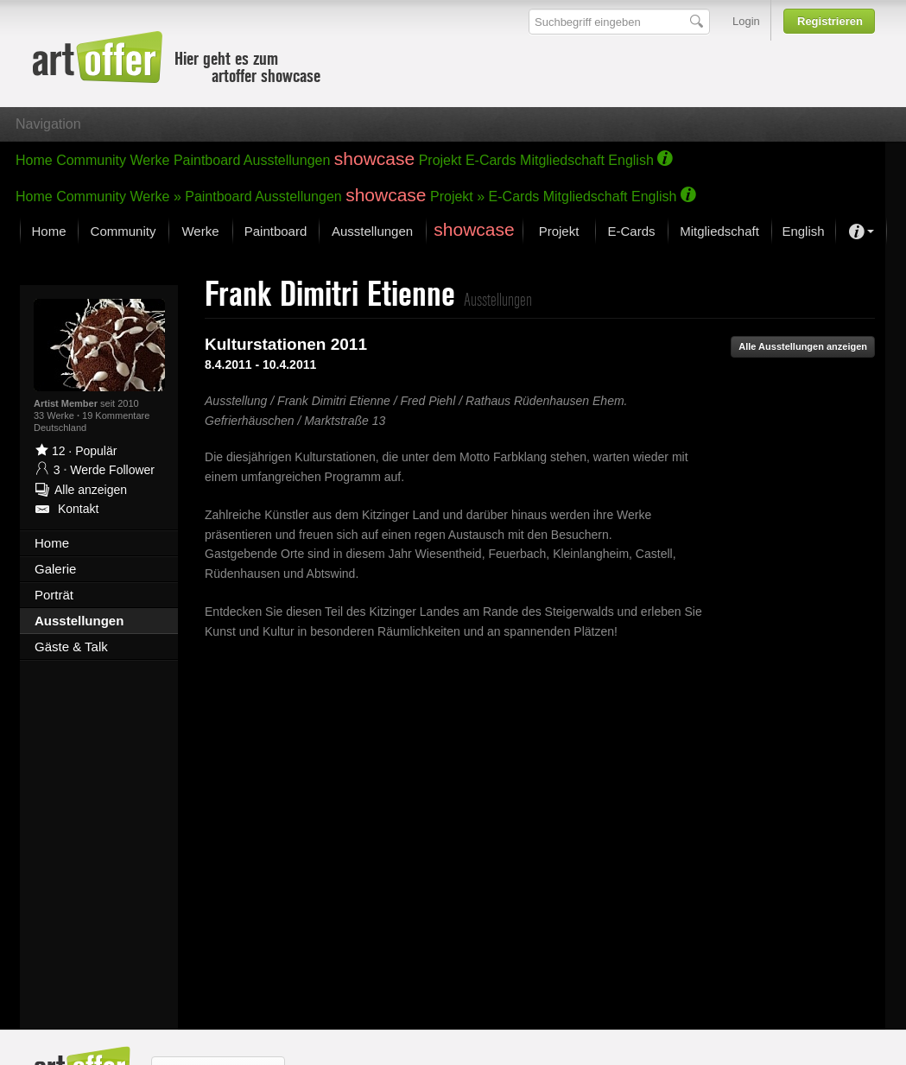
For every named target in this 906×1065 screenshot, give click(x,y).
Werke (150, 160)
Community (91, 160)
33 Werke (55, 415)
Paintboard (207, 160)
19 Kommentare (115, 415)
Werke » (155, 196)
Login (746, 21)
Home (34, 160)
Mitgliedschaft (562, 160)
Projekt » (457, 196)
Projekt (440, 160)
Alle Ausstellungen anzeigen (802, 346)
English (630, 160)
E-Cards (491, 160)
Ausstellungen (287, 160)
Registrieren (830, 21)
